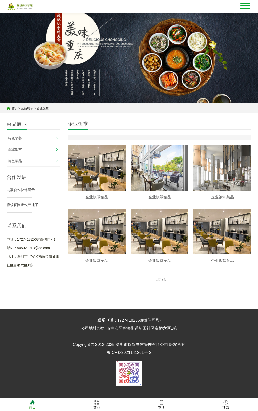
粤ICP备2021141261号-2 (129, 352)
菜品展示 (27, 108)
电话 (161, 404)
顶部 (225, 404)
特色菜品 (15, 161)
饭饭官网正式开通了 (22, 205)
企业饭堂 (43, 108)
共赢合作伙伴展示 (21, 190)
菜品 (96, 404)
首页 (15, 108)
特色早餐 (15, 138)
